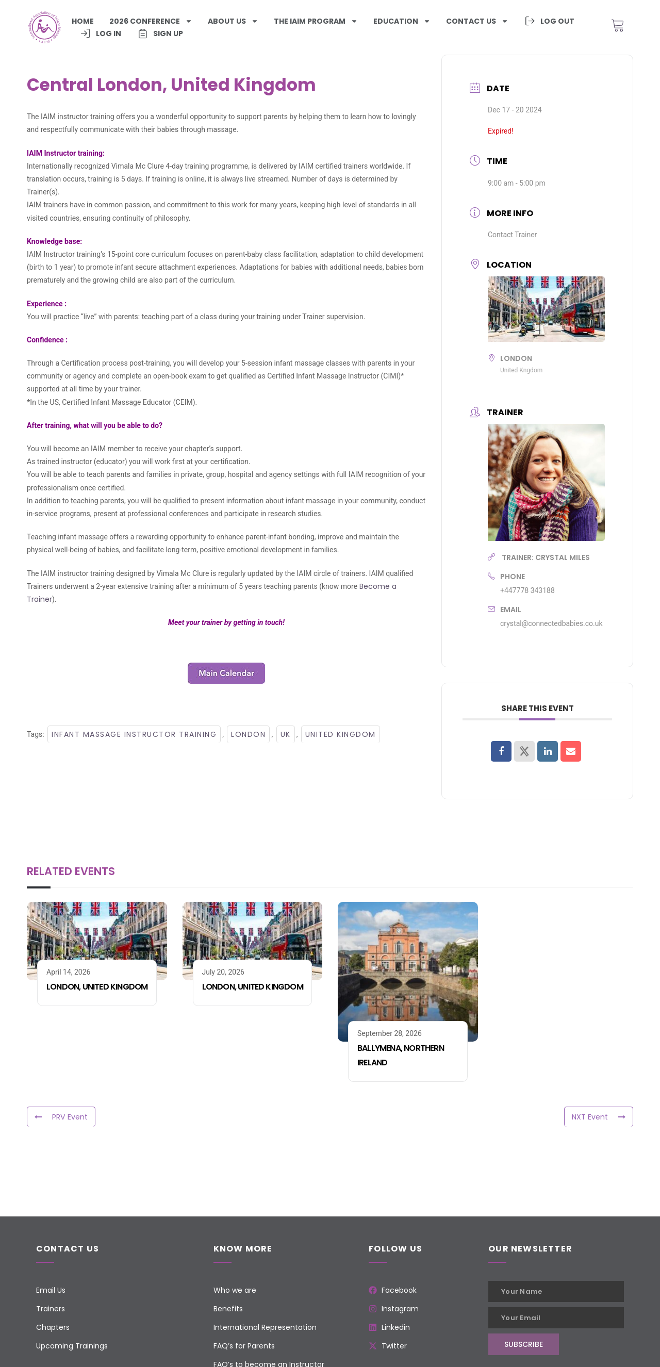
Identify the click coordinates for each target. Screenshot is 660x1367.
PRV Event (61, 1117)
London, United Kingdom (96, 987)
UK (285, 734)
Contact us (477, 21)
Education (402, 21)
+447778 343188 (527, 590)
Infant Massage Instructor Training (134, 734)
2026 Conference (150, 21)
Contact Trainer (512, 234)
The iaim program (316, 21)
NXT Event (598, 1117)
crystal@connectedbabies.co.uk (551, 623)
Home (83, 21)
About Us (233, 21)
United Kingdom (340, 734)
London (248, 734)
